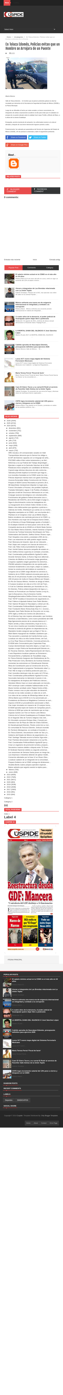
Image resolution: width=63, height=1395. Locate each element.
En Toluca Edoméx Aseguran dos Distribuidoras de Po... (29, 658)
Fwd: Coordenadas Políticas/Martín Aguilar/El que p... (28, 742)
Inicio (35, 260)
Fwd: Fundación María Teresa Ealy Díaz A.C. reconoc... (29, 609)
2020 (9, 782)
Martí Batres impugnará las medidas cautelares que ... (28, 634)
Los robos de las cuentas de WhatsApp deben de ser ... (29, 695)
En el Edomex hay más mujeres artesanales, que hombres (30, 616)
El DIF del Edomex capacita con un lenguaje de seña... (29, 458)
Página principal (15, 960)
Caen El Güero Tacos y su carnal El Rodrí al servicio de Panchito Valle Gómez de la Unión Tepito (34, 1062)
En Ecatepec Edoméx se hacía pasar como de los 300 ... (29, 525)
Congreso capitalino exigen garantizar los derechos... (28, 562)
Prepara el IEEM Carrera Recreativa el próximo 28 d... (28, 483)
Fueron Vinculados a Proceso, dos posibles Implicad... (28, 487)
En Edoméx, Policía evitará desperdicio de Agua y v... (28, 589)
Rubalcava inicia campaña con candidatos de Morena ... (29, 468)
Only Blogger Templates (49, 1116)
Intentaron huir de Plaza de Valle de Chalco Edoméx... (28, 723)
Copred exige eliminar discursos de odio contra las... (28, 470)
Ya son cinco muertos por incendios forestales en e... (28, 626)
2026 (9, 421)
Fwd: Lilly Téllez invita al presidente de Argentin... (26, 547)
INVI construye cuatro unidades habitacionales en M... (28, 686)
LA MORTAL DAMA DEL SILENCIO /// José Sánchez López (35, 1020)
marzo (11, 450)
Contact (43, 1123)
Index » (7, 814)
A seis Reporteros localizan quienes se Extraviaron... (28, 653)
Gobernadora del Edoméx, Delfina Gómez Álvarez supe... (30, 534)
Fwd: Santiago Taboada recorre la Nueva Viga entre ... (28, 737)
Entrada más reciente (12, 260)
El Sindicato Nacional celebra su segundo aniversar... (28, 750)
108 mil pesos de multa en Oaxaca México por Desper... (29, 579)
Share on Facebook (15, 137)
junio (10, 443)
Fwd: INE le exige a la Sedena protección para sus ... (28, 671)
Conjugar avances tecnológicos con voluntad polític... (28, 495)
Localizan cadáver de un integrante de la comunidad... (28, 760)
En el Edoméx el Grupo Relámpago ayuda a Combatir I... (29, 522)
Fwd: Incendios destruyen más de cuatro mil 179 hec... (28, 673)
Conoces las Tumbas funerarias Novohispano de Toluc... (29, 532)
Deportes (9, 1100)
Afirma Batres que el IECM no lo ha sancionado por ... (28, 698)
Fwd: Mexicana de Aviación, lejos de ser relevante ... (28, 542)
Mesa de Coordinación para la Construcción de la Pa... (28, 666)
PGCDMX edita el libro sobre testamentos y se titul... (28, 460)
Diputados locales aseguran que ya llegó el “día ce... (28, 631)
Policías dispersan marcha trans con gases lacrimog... (28, 478)
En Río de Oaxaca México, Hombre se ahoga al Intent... (29, 582)
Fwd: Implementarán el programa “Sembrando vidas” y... (29, 668)
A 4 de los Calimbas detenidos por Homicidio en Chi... (28, 586)
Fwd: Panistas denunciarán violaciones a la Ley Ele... (28, 740)
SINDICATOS (22, 1100)
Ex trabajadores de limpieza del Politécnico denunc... (28, 681)
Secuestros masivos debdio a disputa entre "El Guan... (28, 747)
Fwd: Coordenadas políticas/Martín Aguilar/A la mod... (28, 676)
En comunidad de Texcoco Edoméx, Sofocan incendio (28, 728)
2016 (9, 792)
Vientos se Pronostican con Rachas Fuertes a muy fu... (29, 591)
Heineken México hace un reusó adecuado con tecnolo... (29, 683)
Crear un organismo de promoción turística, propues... (28, 745)
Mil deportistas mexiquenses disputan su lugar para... (28, 485)
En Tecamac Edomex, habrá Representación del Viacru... (29, 651)
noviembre (13, 431)
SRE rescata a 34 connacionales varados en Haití (27, 453)
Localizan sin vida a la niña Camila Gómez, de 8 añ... (28, 639)
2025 (9, 423)
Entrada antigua (56, 260)
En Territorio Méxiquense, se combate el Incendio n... (28, 730)
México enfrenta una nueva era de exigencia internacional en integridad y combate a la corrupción (35, 1001)
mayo (11, 445)
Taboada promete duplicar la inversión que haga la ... (28, 473)
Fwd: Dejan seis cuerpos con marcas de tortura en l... (28, 544)
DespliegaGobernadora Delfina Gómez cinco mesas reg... (30, 596)
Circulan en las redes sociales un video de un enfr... (27, 693)
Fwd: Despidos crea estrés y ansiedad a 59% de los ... (28, 537)
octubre (11, 433)
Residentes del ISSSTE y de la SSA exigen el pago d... (29, 500)
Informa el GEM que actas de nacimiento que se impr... (29, 710)
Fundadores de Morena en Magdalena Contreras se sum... (30, 700)
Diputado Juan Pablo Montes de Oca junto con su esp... (29, 611)
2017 (9, 789)
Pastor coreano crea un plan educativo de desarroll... (28, 690)
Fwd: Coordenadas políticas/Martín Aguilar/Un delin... (28, 554)
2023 (9, 775)
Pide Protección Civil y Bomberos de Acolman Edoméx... (29, 661)
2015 (9, 794)
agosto (11, 438)
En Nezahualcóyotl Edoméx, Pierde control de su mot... (29, 725)
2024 (9, 426)
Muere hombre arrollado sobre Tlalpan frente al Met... (28, 688)
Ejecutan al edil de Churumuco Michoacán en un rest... (29, 492)
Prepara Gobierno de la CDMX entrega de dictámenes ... (29, 762)
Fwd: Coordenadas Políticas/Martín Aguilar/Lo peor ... (28, 606)
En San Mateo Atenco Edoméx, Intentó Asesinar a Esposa (30, 530)
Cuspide (20, 1116)
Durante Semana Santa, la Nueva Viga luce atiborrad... (29, 557)
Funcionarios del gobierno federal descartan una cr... (28, 497)
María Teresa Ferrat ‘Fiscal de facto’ (26, 1051)
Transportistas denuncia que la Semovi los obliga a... (28, 455)
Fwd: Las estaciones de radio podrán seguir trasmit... (28, 539)
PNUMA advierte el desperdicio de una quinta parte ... (28, 564)
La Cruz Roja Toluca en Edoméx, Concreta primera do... (29, 641)
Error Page (53, 1123)
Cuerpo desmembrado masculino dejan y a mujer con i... (29, 646)
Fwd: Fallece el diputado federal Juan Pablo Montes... (28, 601)
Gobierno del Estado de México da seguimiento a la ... (28, 735)
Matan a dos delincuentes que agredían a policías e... (28, 507)
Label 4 (10, 817)
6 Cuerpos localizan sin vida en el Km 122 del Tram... (28, 584)
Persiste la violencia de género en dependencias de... (28, 629)
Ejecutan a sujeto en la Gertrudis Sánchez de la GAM (28, 465)
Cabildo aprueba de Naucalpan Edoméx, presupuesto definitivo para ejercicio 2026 (33, 1031)
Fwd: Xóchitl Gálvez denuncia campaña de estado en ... (29, 549)
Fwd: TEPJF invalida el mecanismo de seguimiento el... (29, 599)
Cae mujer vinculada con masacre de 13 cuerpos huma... (29, 705)
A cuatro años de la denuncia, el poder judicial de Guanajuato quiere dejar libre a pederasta (32, 1011)
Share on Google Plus (16, 145)
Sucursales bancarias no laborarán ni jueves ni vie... (28, 678)
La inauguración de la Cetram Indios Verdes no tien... (28, 505)
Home (28, 1123)
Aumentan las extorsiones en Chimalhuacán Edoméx (28, 663)
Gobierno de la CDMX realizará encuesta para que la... (29, 574)
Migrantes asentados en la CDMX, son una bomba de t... (29, 512)
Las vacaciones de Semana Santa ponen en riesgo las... (29, 752)
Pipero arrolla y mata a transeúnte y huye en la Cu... (28, 624)
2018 (9, 787)
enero (11, 772)
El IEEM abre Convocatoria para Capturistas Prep (27, 643)
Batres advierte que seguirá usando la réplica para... (28, 767)
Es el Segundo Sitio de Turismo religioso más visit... (27, 718)
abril (10, 448)
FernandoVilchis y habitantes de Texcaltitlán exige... (27, 656)
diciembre (12, 428)
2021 (9, 780)
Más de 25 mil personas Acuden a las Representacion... (29, 577)
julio (10, 440)
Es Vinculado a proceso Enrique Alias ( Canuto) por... (28, 720)
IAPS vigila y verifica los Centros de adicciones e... (27, 614)
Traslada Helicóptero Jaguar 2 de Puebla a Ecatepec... (28, 490)
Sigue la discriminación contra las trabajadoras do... (27, 502)
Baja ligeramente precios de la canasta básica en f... (28, 621)
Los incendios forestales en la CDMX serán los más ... (28, 475)
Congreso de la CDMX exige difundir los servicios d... (28, 572)
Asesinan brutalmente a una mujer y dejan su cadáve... (29, 567)
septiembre (13, 436)
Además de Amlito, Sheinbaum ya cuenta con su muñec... (30, 510)
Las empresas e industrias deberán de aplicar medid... (28, 755)
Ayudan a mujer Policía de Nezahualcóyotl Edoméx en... (29, 648)
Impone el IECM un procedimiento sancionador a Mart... (29, 703)
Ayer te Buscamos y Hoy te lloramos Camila (24, 594)
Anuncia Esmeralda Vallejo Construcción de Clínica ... (28, 480)
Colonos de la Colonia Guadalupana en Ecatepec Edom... (30, 715)
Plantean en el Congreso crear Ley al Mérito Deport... (28, 515)
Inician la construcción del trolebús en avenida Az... (27, 569)
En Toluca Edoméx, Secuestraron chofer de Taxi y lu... (28, 733)
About (36, 1123)
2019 (9, 784)
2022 (9, 777)
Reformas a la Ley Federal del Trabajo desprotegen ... (28, 463)
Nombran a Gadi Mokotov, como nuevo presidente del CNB (30, 619)
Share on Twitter (37, 137)
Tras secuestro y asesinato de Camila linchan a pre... (28, 636)
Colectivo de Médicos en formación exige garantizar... (28, 559)
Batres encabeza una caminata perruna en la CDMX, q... (29, 517)
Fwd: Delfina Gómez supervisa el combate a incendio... (29, 552)
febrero (11, 770)
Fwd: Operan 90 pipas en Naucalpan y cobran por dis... (29, 604)
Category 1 (8, 798)
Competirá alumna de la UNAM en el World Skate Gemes (30, 527)
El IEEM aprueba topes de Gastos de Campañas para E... (30, 708)
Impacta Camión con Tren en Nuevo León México (27, 713)
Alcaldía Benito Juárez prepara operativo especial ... (28, 765)
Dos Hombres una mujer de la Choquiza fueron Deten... (29, 520)
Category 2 (8, 802)
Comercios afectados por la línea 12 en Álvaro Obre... (28, 757)
